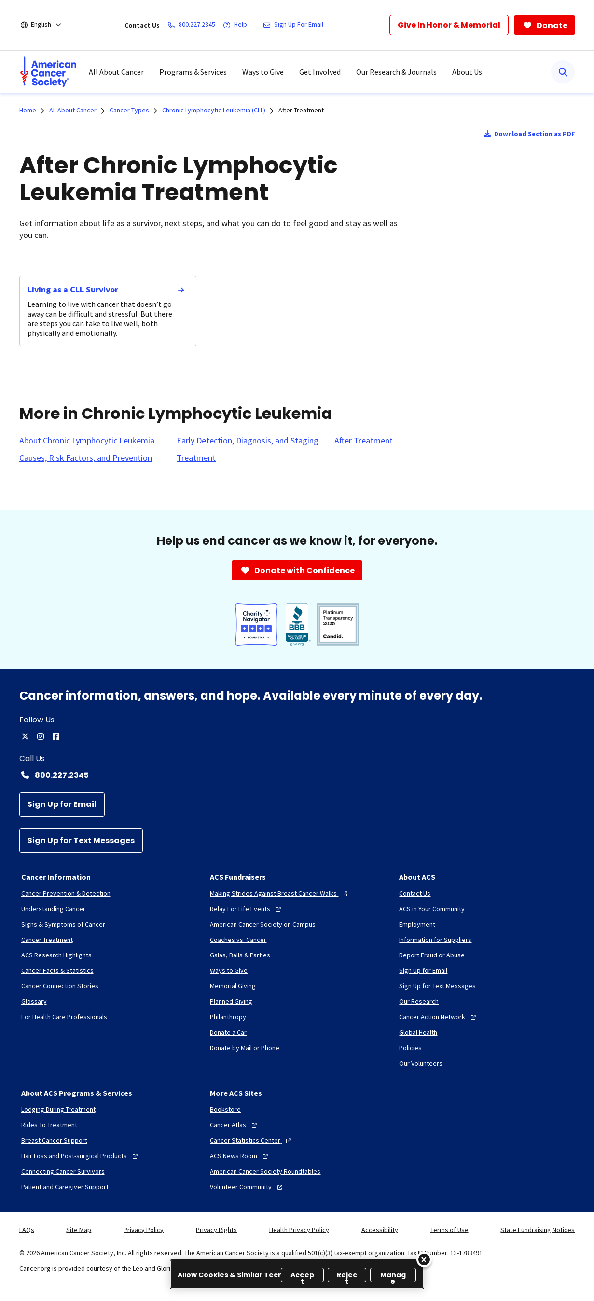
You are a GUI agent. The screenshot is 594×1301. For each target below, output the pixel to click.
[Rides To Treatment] (49, 1125)
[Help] (237, 25)
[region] (297, 1274)
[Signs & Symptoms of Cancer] (63, 924)
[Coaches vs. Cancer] (238, 939)
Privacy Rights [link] (216, 1229)
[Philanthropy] (228, 1017)
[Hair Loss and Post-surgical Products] (80, 1156)
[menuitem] (48, 71)
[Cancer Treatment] (47, 939)
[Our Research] (419, 1001)
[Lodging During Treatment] (58, 1109)
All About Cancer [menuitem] (116, 72)
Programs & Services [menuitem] (193, 72)
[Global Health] (418, 1032)
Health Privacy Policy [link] (299, 1229)
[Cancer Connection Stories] (59, 986)
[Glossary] (34, 1001)
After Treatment (301, 110)
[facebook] (56, 736)
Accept (302, 1276)
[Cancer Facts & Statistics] (57, 970)
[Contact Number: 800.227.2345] (297, 775)
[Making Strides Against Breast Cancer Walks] (280, 893)
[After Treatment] (363, 440)
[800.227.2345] (193, 25)
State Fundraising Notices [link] (537, 1229)
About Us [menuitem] (467, 72)
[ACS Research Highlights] (56, 955)
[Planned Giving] (231, 1001)
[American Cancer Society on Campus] (263, 924)
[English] (47, 25)
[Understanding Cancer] (53, 908)
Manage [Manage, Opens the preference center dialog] (393, 1276)
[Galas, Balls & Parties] (240, 955)
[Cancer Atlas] (234, 1125)
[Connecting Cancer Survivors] (63, 1171)
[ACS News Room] (240, 1156)
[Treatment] (196, 458)
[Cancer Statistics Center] (251, 1140)
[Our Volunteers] (420, 1063)
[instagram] (40, 736)
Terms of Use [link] (449, 1229)
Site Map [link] (78, 1229)
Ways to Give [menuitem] (263, 72)
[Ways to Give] (229, 970)
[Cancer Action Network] (438, 1017)
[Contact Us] (414, 893)
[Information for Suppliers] (435, 939)
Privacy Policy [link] (144, 1229)
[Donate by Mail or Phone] (244, 1047)
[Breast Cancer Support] (54, 1140)
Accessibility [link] (379, 1229)
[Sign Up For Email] (295, 25)
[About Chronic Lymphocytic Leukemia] (86, 440)
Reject (347, 1276)
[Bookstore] (225, 1109)
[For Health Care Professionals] (64, 1017)
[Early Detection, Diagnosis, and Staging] (247, 440)
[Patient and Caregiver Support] (65, 1186)
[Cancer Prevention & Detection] (66, 893)
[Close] (424, 1259)
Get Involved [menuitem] (320, 72)
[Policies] (410, 1047)
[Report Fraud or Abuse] (432, 955)
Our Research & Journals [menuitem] (396, 72)
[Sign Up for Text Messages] (81, 840)
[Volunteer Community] (247, 1186)
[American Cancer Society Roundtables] (265, 1171)
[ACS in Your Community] (432, 908)
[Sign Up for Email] (62, 804)
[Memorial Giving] (233, 986)
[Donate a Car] (228, 1032)
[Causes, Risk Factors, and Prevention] (85, 458)
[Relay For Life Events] (246, 908)
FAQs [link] (26, 1229)
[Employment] (417, 924)
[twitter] (25, 736)
